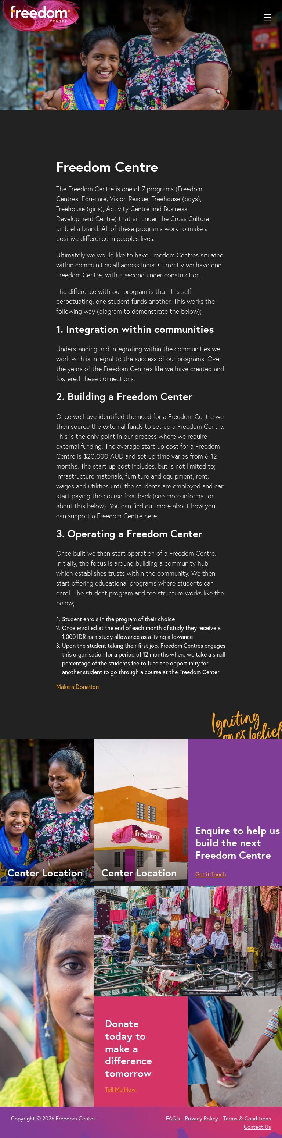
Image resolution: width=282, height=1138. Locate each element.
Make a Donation (77, 686)
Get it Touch (210, 874)
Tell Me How (120, 1089)
